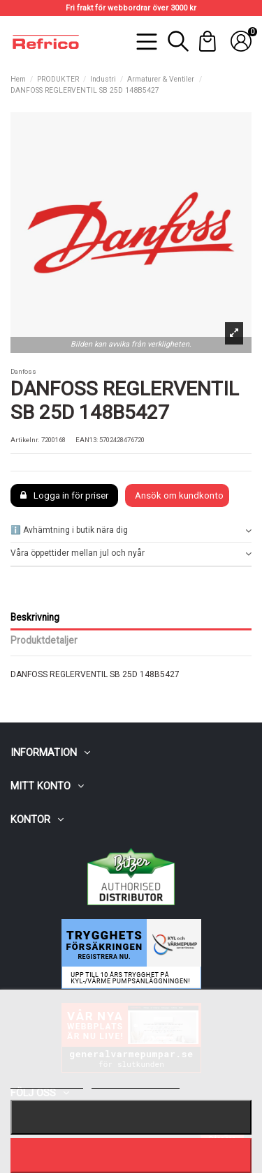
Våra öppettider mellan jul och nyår (131, 553)
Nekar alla (131, 1117)
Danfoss (23, 371)
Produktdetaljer (44, 640)
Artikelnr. (25, 440)
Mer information (46, 1082)
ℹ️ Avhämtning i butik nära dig (131, 530)
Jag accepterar (130, 1155)
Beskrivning (34, 617)
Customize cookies (136, 1082)
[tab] (131, 531)
